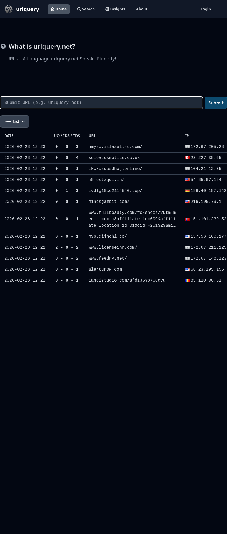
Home (59, 9)
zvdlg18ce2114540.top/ (116, 190)
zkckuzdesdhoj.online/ (116, 168)
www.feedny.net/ (108, 258)
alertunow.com (105, 269)
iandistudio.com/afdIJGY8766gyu (127, 280)
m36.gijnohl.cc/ (108, 236)
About (141, 9)
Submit (216, 103)
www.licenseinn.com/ (113, 247)
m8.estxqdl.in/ (106, 179)
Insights (115, 9)
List (15, 121)
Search (86, 9)
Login (206, 9)
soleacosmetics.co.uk (114, 158)
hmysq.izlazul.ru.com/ (116, 147)
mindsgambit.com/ (109, 201)
